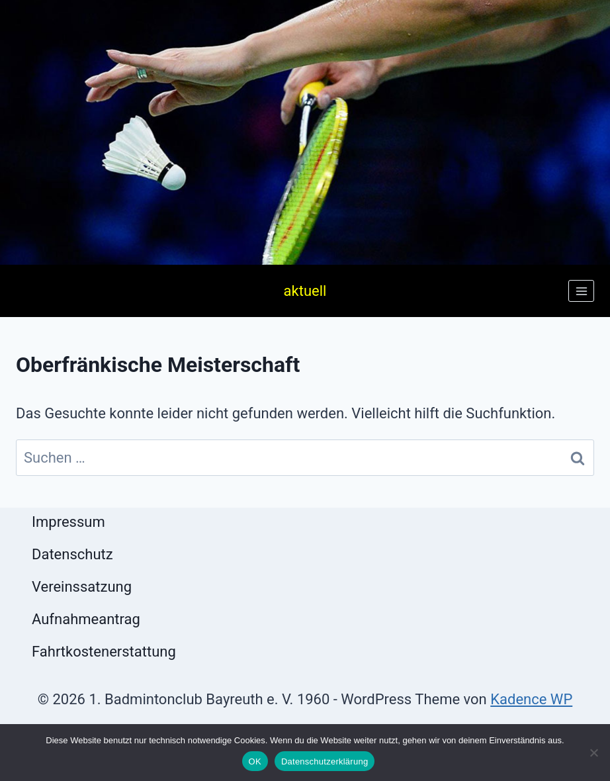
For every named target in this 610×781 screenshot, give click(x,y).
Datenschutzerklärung (324, 761)
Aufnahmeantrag (86, 619)
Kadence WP (531, 699)
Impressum (68, 522)
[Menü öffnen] (581, 291)
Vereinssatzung (82, 586)
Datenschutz (72, 554)
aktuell (305, 291)
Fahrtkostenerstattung (104, 651)
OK (255, 761)
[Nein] (593, 752)
